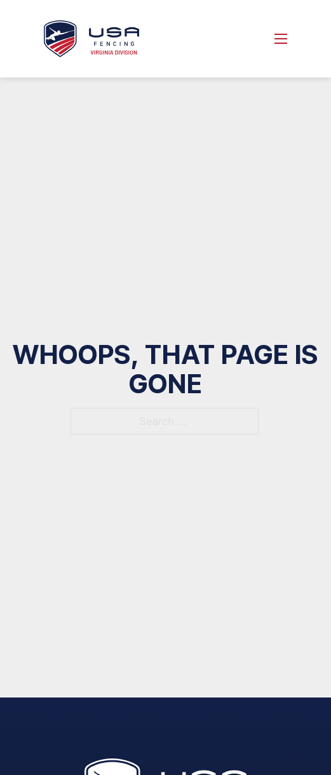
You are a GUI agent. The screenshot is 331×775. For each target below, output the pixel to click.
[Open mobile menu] (280, 39)
